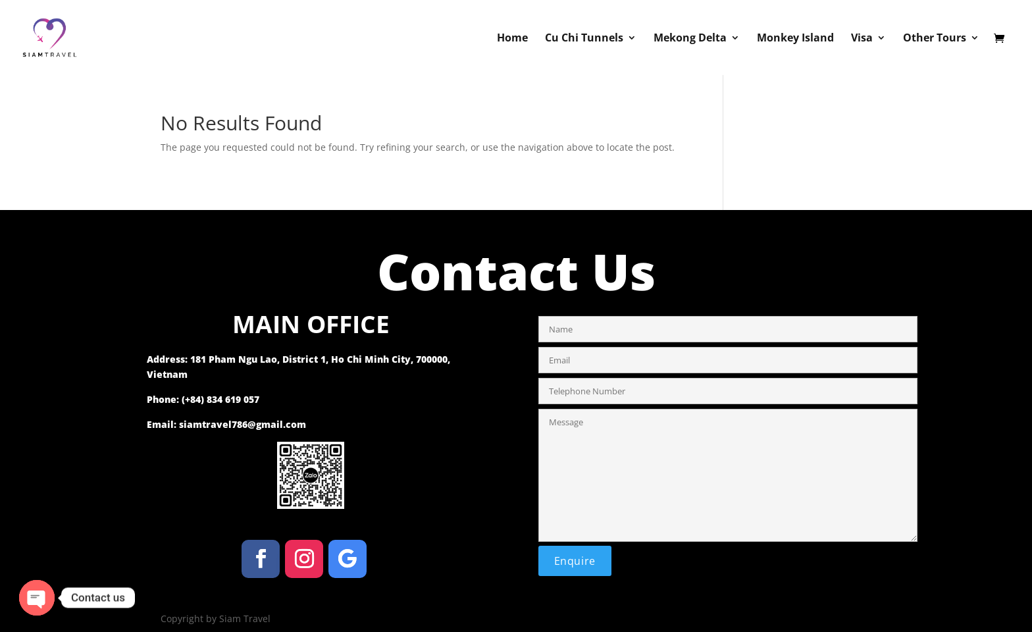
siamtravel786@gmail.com (242, 424)
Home (512, 39)
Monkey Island (795, 39)
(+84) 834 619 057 (220, 399)
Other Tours (934, 39)
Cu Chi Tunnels (584, 39)
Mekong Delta (690, 39)
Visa (862, 39)
